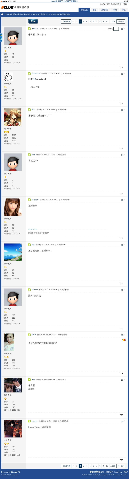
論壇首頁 (84, 10)
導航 (124, 10)
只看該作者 (65, 29)
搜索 (94, 10)
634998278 (36, 74)
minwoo (35, 290)
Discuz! (14, 472)
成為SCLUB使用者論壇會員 (110, 4)
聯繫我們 (109, 472)
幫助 (115, 10)
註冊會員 (7, 84)
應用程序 (104, 10)
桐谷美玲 (35, 200)
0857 (33, 110)
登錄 (125, 4)
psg (33, 245)
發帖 (33, 21)
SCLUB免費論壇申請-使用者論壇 (18, 14)
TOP (121, 67)
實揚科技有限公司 (97, 472)
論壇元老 (7, 129)
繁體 (9, 1)
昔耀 (33, 155)
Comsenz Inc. (14, 475)
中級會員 (7, 354)
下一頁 (120, 21)
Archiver (118, 472)
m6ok (34, 335)
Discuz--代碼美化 (39, 14)
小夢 (33, 380)
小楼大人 (35, 29)
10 (107, 21)
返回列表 (66, 21)
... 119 (112, 21)
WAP (126, 472)
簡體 (14, 1)
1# (34, 79)
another (35, 421)
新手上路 (7, 48)
